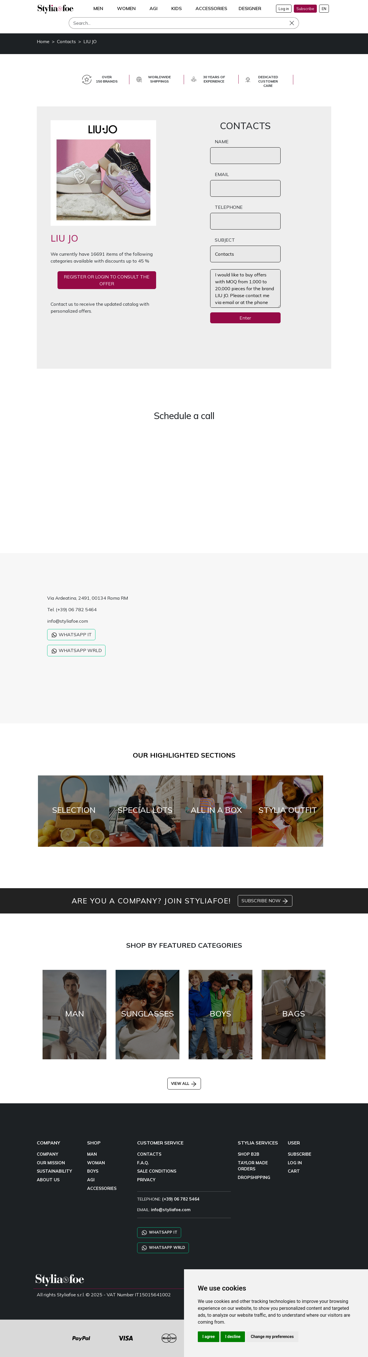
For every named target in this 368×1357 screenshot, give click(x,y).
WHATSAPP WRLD (76, 650)
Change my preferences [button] (272, 1336)
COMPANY (47, 1154)
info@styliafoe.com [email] (171, 1209)
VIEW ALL (184, 1083)
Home (43, 41)
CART (294, 1171)
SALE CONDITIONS (156, 1171)
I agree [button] (208, 1336)
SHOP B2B (248, 1154)
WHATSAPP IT (71, 635)
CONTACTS (149, 1154)
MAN (92, 1154)
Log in (284, 8)
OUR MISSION (51, 1162)
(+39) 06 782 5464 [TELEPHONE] (181, 1199)
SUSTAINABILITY (54, 1171)
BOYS (92, 1171)
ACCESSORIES (101, 1188)
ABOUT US (48, 1179)
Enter (245, 318)
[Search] (184, 23)
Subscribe (305, 8)
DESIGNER (250, 8)
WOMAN (96, 1162)
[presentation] (254, 339)
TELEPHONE (229, 207)
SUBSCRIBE (299, 1154)
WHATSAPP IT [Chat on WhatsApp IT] (159, 1232)
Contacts (66, 41)
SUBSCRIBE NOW (265, 901)
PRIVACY (146, 1179)
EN (324, 8)
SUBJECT (225, 240)
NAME (222, 141)
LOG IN (295, 1162)
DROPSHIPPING (254, 1177)
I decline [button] (232, 1336)
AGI (91, 1179)
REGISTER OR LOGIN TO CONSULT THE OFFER (107, 280)
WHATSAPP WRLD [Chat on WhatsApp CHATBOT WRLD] (163, 1248)
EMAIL (222, 174)
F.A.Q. (143, 1162)
